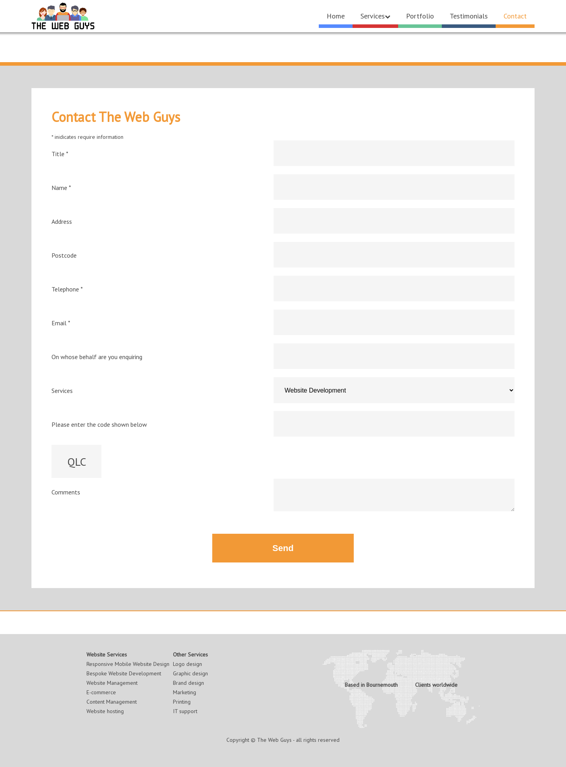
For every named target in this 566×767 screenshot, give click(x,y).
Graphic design (190, 673)
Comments (65, 492)
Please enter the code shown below (99, 424)
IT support (185, 711)
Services (375, 15)
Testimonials (469, 15)
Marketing (184, 692)
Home (336, 15)
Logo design (187, 663)
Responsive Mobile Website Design (127, 663)
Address (61, 221)
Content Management (111, 701)
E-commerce (101, 692)
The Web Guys (274, 739)
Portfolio (420, 15)
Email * (60, 323)
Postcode (64, 255)
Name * (61, 188)
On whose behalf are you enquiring (96, 357)
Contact (515, 15)
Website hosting (105, 711)
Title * (59, 154)
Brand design (188, 682)
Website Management (112, 682)
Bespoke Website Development (123, 673)
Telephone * (67, 289)
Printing (182, 701)
